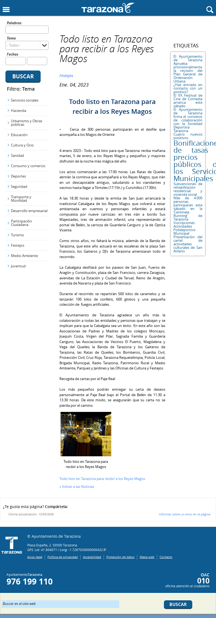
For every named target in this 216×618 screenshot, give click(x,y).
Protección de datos (120, 557)
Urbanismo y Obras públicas (26, 122)
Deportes (18, 176)
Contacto (166, 557)
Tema (11, 38)
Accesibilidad (92, 557)
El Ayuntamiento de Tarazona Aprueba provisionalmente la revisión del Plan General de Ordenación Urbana (187, 69)
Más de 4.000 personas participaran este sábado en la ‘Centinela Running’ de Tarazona (187, 208)
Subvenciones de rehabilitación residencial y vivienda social (187, 189)
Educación (19, 134)
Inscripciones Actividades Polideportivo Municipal (184, 228)
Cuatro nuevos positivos (187, 136)
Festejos (17, 245)
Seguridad (19, 186)
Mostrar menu (6, 9)
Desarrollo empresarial (29, 210)
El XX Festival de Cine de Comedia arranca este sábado (187, 100)
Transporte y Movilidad (21, 198)
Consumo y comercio (28, 165)
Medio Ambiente (24, 255)
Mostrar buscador (209, 9)
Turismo (17, 234)
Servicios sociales (24, 100)
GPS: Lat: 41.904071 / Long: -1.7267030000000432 (65, 549)
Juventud (18, 266)
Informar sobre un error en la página (184, 514)
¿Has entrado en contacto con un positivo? (187, 88)
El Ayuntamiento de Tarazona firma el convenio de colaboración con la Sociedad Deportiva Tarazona (187, 120)
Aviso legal (34, 557)
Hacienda (18, 110)
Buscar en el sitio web (19, 603)
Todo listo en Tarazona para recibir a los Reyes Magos (102, 478)
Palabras (14, 23)
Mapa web (147, 557)
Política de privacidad (62, 557)
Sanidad (17, 155)
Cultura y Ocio (22, 145)
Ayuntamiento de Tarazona (108, 8)
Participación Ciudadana (21, 223)
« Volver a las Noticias (76, 486)
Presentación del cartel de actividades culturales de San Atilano (187, 243)
